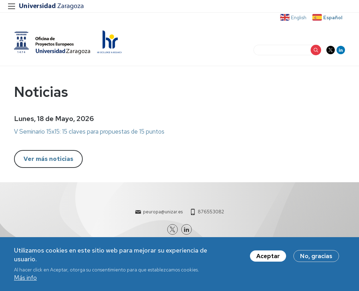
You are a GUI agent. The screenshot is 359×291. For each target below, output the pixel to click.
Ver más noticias (48, 159)
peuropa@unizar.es (163, 212)
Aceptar (268, 258)
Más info (25, 280)
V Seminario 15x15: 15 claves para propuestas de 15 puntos (89, 131)
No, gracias (316, 258)
